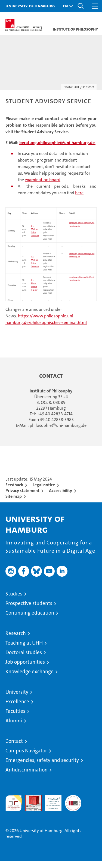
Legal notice (44, 485)
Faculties (15, 711)
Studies (13, 593)
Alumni (13, 720)
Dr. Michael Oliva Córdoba (35, 231)
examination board (42, 180)
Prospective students (28, 603)
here (79, 193)
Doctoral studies (23, 652)
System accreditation (73, 800)
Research (15, 633)
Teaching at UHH (24, 642)
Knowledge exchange (29, 671)
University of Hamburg (30, 6)
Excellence (17, 701)
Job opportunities (25, 662)
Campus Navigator (26, 750)
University (16, 692)
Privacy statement (22, 490)
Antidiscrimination (26, 769)
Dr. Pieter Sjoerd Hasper (34, 285)
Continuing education (29, 612)
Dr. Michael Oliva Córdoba (35, 261)
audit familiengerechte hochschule (13, 803)
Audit (30, 798)
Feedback (14, 485)
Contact (14, 741)
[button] (66, 6)
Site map (13, 496)
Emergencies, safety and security (42, 760)
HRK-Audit (50, 800)
